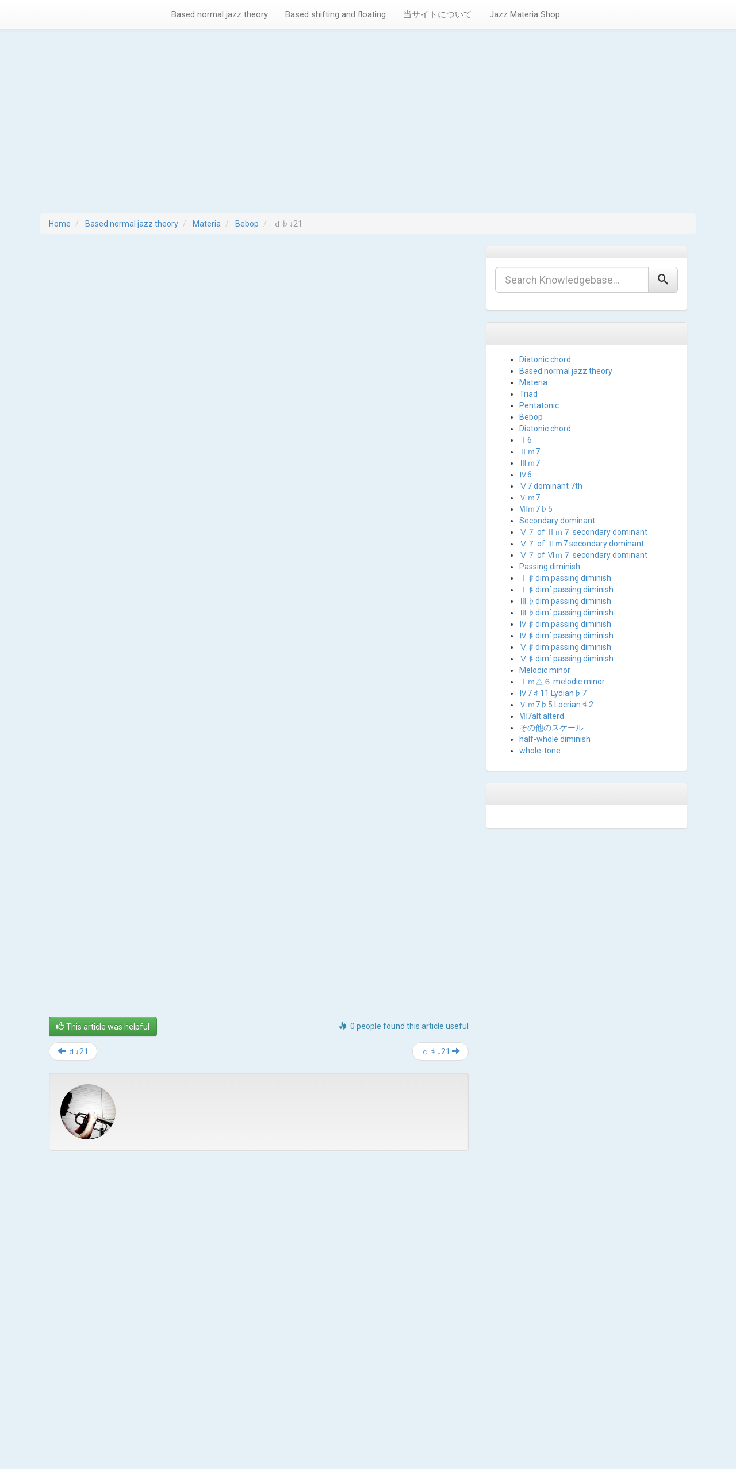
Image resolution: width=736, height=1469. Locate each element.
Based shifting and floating (335, 14)
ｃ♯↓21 (440, 1051)
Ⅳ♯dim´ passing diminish (566, 635)
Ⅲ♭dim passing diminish (565, 601)
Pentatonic (539, 405)
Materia (207, 223)
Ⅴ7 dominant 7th (550, 486)
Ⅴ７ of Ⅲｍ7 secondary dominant (581, 543)
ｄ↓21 (73, 1051)
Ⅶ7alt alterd (541, 716)
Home (60, 223)
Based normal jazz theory (219, 14)
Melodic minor (544, 670)
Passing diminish (549, 566)
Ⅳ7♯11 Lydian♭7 (552, 693)
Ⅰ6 (525, 440)
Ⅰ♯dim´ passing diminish (566, 589)
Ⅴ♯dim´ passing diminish (566, 658)
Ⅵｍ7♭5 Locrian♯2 (556, 704)
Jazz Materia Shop (524, 14)
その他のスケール (551, 727)
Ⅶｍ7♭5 (536, 509)
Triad (528, 394)
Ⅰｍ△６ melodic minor (562, 681)
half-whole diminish (555, 739)
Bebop (247, 223)
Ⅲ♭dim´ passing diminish (566, 612)
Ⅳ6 (525, 474)
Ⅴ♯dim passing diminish (565, 647)
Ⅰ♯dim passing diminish (565, 578)
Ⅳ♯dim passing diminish (565, 624)
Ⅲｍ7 (529, 463)
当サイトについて (437, 14)
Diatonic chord (545, 359)
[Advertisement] (368, 127)
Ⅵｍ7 (529, 497)
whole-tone (540, 750)
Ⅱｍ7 (529, 451)
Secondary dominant (557, 520)
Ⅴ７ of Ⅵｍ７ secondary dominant (583, 555)
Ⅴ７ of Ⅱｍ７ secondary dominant (583, 532)
